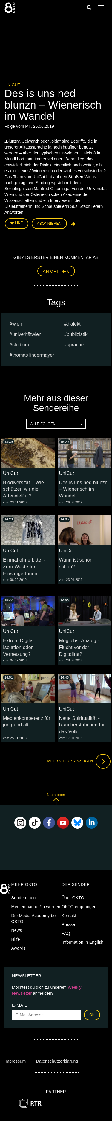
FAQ (66, 933)
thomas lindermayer (33, 355)
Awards (18, 948)
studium (20, 344)
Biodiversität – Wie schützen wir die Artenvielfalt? (23, 489)
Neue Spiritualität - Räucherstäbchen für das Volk (82, 725)
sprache (75, 344)
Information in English (82, 942)
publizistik (77, 334)
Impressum (15, 1061)
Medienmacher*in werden (35, 906)
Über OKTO (73, 897)
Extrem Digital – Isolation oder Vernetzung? (20, 647)
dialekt (73, 323)
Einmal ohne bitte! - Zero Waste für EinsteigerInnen (24, 566)
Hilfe (15, 939)
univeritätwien (27, 334)
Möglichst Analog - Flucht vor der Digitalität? (79, 647)
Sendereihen (23, 897)
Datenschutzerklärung (57, 1061)
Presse (68, 924)
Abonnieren (49, 223)
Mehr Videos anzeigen (79, 761)
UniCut (12, 84)
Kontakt (69, 915)
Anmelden (56, 271)
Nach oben (56, 799)
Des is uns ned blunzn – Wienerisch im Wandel (83, 489)
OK (92, 1015)
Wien (17, 323)
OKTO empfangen (79, 906)
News (16, 930)
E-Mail (19, 1005)
